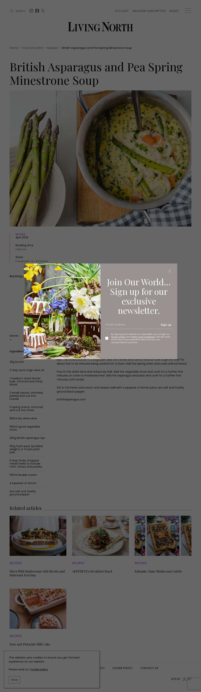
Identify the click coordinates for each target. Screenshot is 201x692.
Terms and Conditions (143, 336)
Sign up (166, 325)
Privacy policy (118, 336)
